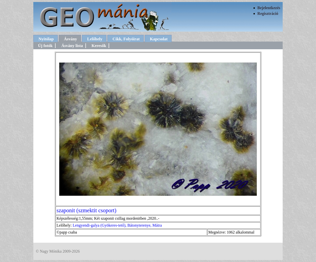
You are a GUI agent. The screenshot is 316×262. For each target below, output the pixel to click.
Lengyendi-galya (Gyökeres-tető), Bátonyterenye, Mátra (117, 225)
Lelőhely (94, 39)
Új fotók (45, 45)
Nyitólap (46, 39)
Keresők (99, 45)
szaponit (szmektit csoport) (87, 210)
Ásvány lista (72, 45)
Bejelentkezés (268, 8)
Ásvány (70, 39)
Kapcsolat (159, 39)
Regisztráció (267, 13)
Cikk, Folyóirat (126, 39)
